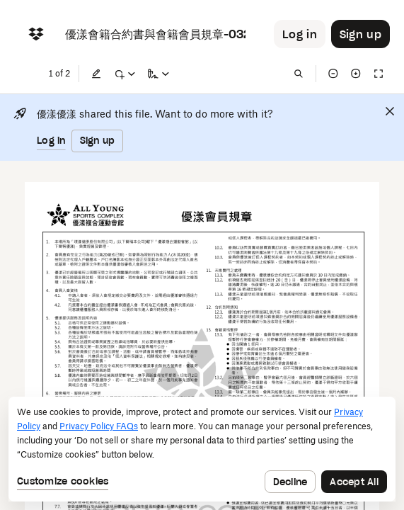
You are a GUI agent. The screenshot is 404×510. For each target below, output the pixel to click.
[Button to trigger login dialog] (299, 34)
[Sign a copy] (158, 73)
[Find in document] (298, 73)
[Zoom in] (356, 73)
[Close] (390, 111)
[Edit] (96, 73)
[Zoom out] (333, 73)
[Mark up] (125, 73)
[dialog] (202, 449)
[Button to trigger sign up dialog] (360, 34)
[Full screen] (378, 73)
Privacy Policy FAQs (98, 426)
